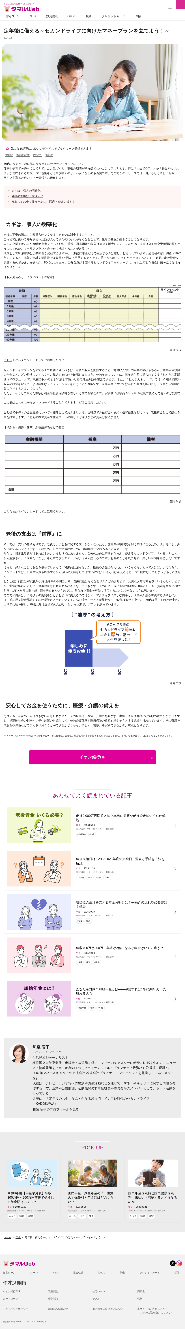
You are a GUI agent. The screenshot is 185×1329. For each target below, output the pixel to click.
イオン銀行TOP (12, 1291)
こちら (8, 360)
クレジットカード (113, 16)
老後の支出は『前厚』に (27, 196)
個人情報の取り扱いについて (108, 1308)
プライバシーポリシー (15, 1308)
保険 (138, 16)
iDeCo (71, 16)
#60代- (37, 154)
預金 (89, 16)
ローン (34, 1272)
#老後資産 (23, 154)
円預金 (141, 1291)
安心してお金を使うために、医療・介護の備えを (43, 201)
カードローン (10, 1298)
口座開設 (53, 1291)
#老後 (49, 154)
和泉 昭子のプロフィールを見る (56, 1109)
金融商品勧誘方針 (58, 1308)
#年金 (9, 154)
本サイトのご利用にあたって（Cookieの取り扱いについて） (155, 1310)
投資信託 (52, 16)
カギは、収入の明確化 (26, 190)
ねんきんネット (139, 379)
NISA (33, 16)
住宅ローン (12, 16)
